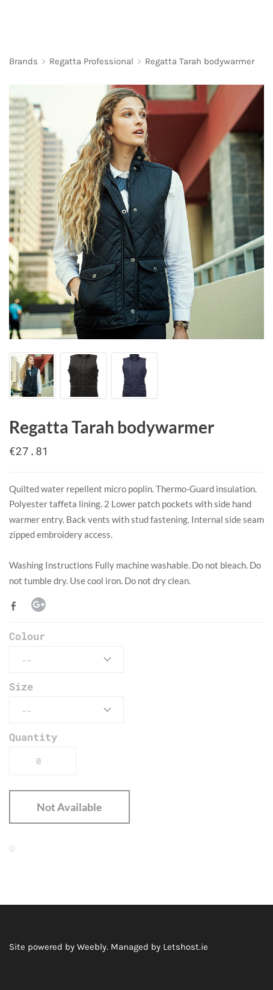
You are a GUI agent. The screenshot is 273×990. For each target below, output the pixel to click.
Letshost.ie (185, 946)
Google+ (38, 604)
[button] (69, 807)
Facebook (16, 606)
